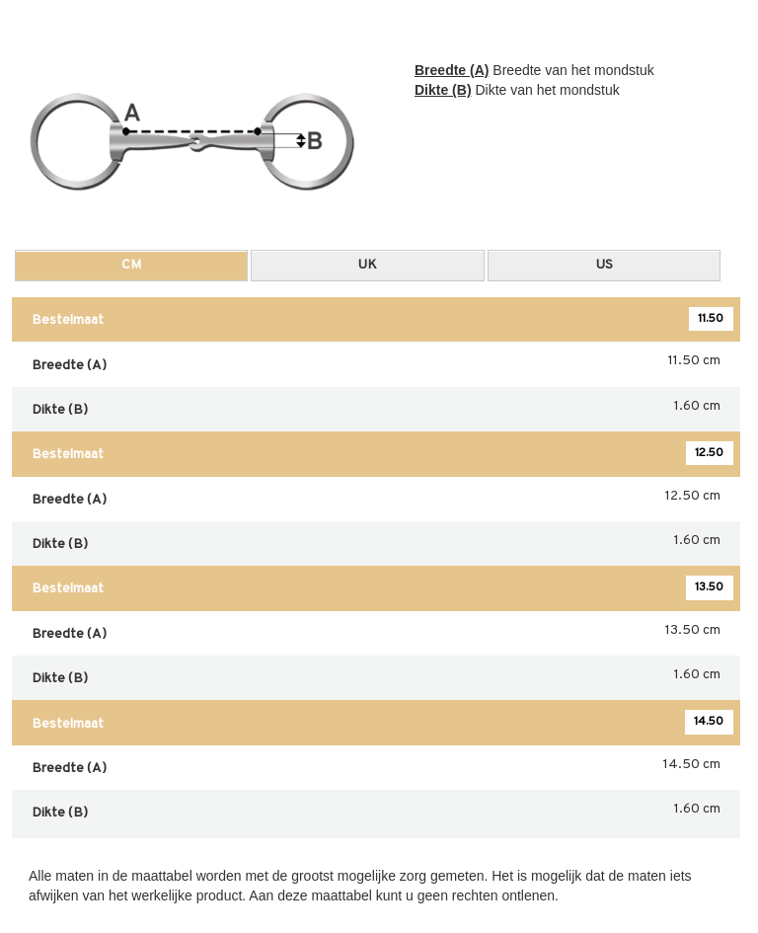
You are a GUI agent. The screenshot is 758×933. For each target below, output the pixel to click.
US (604, 265)
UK (367, 265)
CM (131, 265)
